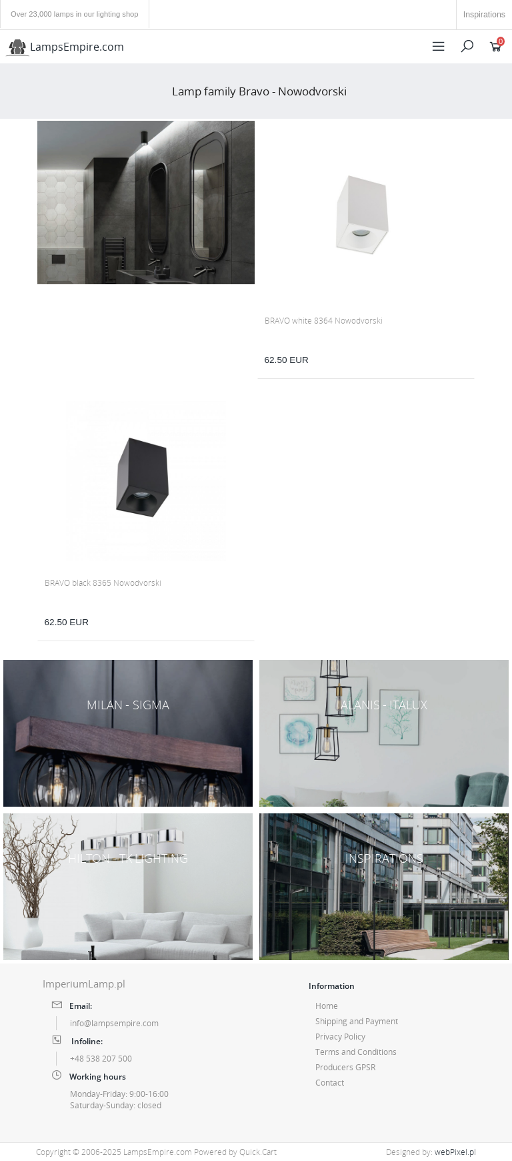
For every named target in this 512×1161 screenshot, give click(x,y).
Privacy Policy (340, 1036)
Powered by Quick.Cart (235, 1152)
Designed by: (431, 1152)
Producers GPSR (345, 1067)
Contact (329, 1082)
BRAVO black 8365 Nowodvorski (103, 583)
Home (326, 1006)
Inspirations (484, 14)
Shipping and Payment (356, 1021)
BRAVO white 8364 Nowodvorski (324, 320)
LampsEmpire (64, 46)
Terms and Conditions (356, 1052)
